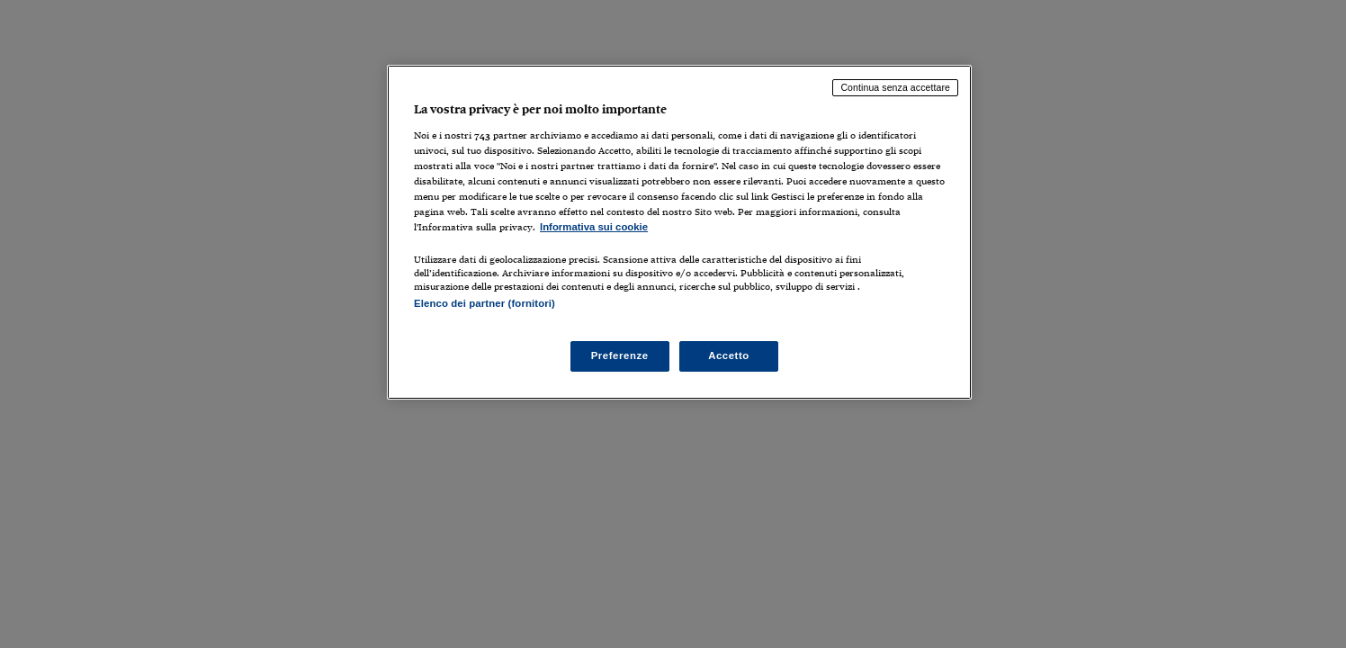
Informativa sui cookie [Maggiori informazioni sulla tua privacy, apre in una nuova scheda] (594, 226)
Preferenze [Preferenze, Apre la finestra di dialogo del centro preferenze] (620, 355)
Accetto (728, 355)
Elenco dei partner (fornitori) (484, 303)
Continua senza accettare (895, 87)
